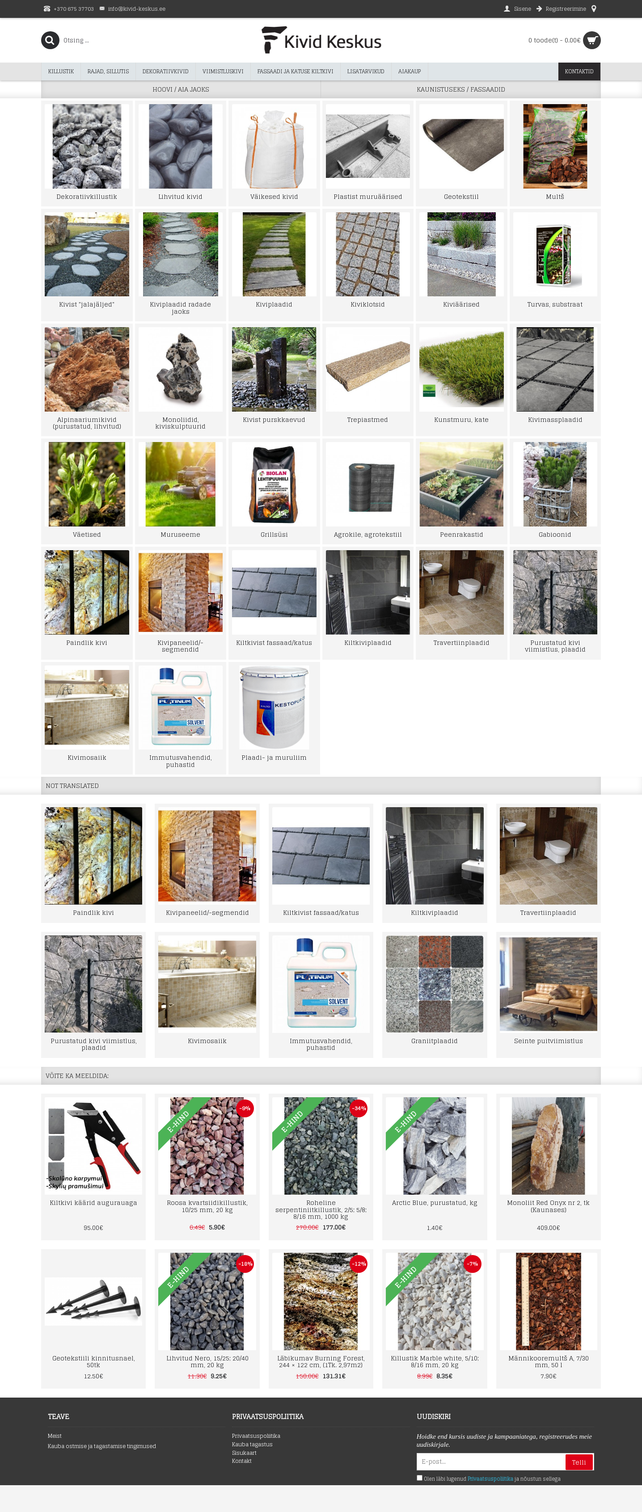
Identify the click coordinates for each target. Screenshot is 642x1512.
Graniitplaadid (434, 1040)
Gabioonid (555, 534)
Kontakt (242, 1461)
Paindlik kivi (86, 642)
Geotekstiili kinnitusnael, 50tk (93, 1361)
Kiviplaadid (274, 304)
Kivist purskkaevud (274, 419)
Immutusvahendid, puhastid (180, 761)
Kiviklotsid (368, 304)
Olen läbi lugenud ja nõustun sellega (489, 1478)
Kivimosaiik (87, 757)
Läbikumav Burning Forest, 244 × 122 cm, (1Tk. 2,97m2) (321, 1361)
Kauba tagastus (252, 1445)
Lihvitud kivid (180, 196)
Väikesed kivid (274, 196)
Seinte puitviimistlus (548, 1040)
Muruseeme (180, 534)
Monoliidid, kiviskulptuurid (180, 423)
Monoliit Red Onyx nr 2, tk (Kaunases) (548, 1206)
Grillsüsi (274, 534)
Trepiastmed (367, 419)
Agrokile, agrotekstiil (368, 534)
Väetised (87, 534)
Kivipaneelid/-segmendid (180, 646)
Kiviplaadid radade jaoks (180, 307)
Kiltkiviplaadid (368, 642)
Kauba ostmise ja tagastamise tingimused (102, 1446)
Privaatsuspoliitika (256, 1436)
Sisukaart (244, 1453)
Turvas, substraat (555, 304)
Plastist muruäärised (368, 196)
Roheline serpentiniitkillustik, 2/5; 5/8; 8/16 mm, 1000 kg (321, 1209)
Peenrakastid (461, 534)
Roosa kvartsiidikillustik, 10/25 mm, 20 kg (207, 1206)
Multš (555, 196)
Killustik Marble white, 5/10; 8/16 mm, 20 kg (435, 1361)
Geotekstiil (461, 196)
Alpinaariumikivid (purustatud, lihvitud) (87, 423)
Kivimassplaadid (555, 419)
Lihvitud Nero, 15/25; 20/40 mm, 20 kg (207, 1361)
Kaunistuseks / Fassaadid (461, 89)
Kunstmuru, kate (461, 419)
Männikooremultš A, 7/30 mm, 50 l (548, 1361)
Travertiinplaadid (462, 642)
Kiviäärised (461, 304)
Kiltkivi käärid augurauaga (93, 1202)
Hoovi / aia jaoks (180, 89)
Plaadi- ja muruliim (274, 757)
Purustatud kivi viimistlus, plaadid (555, 646)
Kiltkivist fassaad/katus (274, 642)
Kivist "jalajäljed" (86, 304)
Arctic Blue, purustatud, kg (434, 1202)
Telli (579, 1462)
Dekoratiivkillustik (86, 196)
